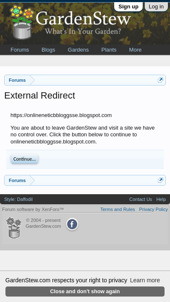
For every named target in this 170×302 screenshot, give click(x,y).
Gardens (78, 50)
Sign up (128, 6)
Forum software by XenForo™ (33, 209)
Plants (108, 50)
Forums (19, 50)
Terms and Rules (117, 209)
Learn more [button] (145, 280)
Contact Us (140, 199)
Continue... (24, 159)
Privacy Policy (153, 209)
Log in (156, 6)
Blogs (48, 50)
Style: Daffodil (18, 199)
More (135, 50)
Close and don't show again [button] (85, 291)
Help (161, 199)
